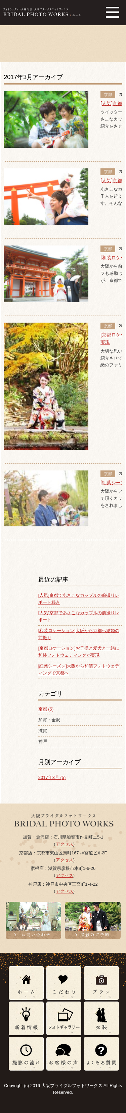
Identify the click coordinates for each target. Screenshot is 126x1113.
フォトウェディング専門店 (42, 12)
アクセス (64, 844)
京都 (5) (46, 709)
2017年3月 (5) (52, 777)
